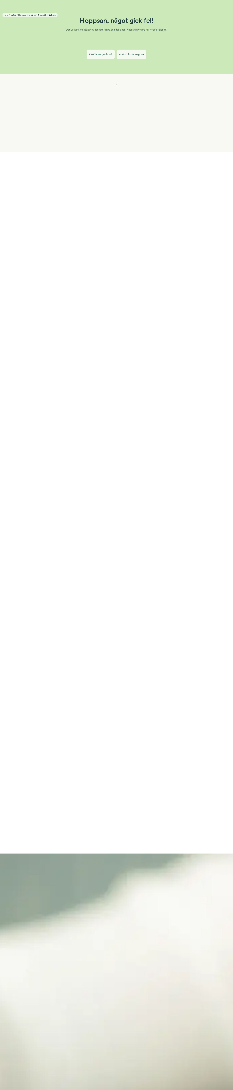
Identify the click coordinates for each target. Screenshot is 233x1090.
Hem (6, 15)
